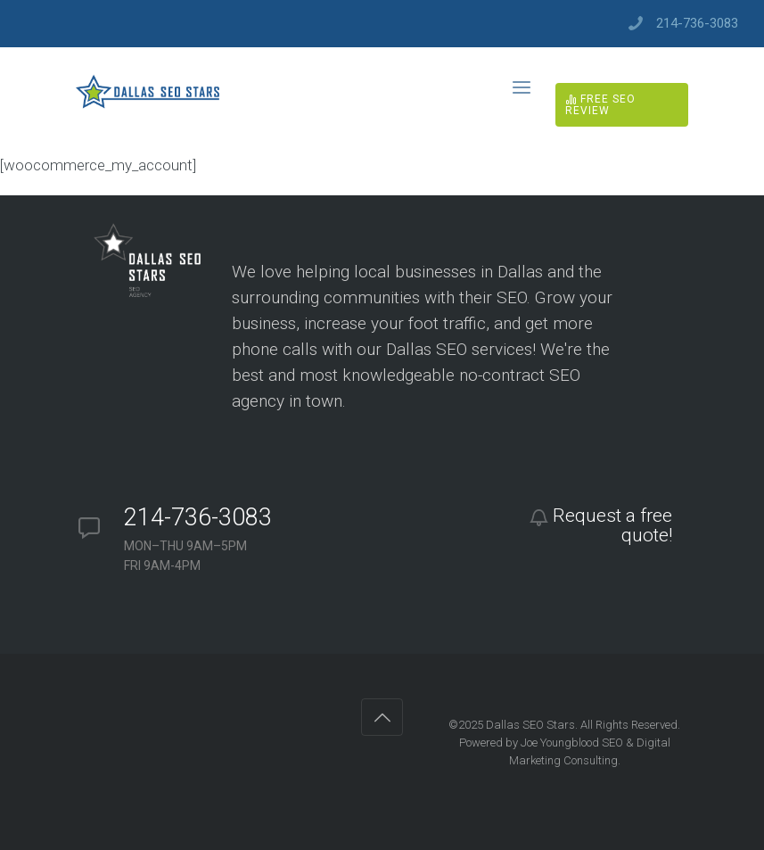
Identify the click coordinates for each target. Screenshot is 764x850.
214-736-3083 (697, 23)
